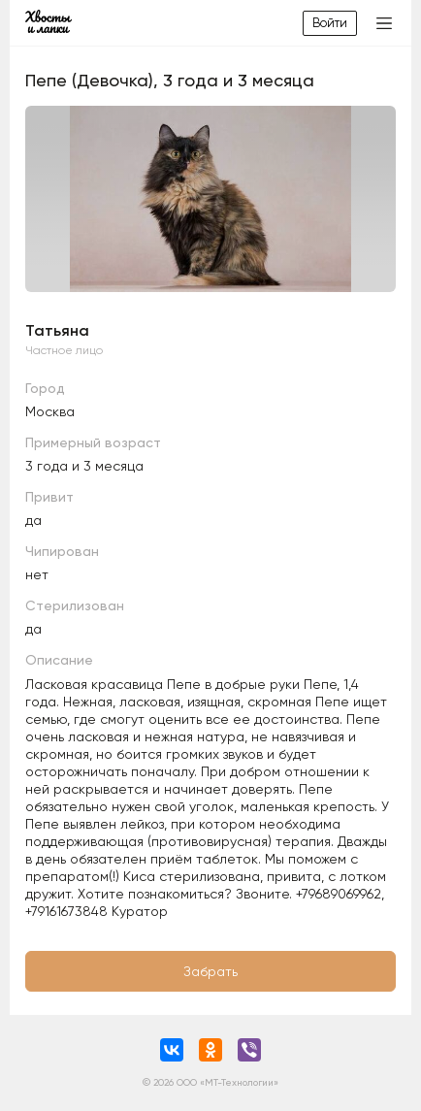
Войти (329, 23)
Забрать (210, 971)
